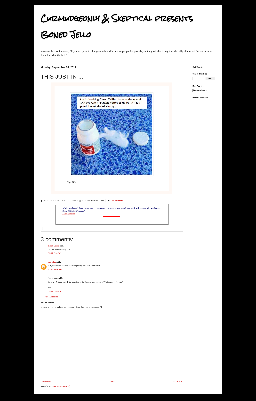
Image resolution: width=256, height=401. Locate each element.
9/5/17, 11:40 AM (55, 269)
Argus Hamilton (68, 214)
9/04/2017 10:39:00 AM (93, 200)
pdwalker (52, 262)
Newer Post (46, 382)
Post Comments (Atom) (60, 386)
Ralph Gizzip (53, 246)
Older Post (178, 382)
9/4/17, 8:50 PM (54, 253)
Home (112, 382)
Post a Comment (51, 297)
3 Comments (117, 200)
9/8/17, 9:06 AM (54, 291)
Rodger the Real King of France (61, 200)
